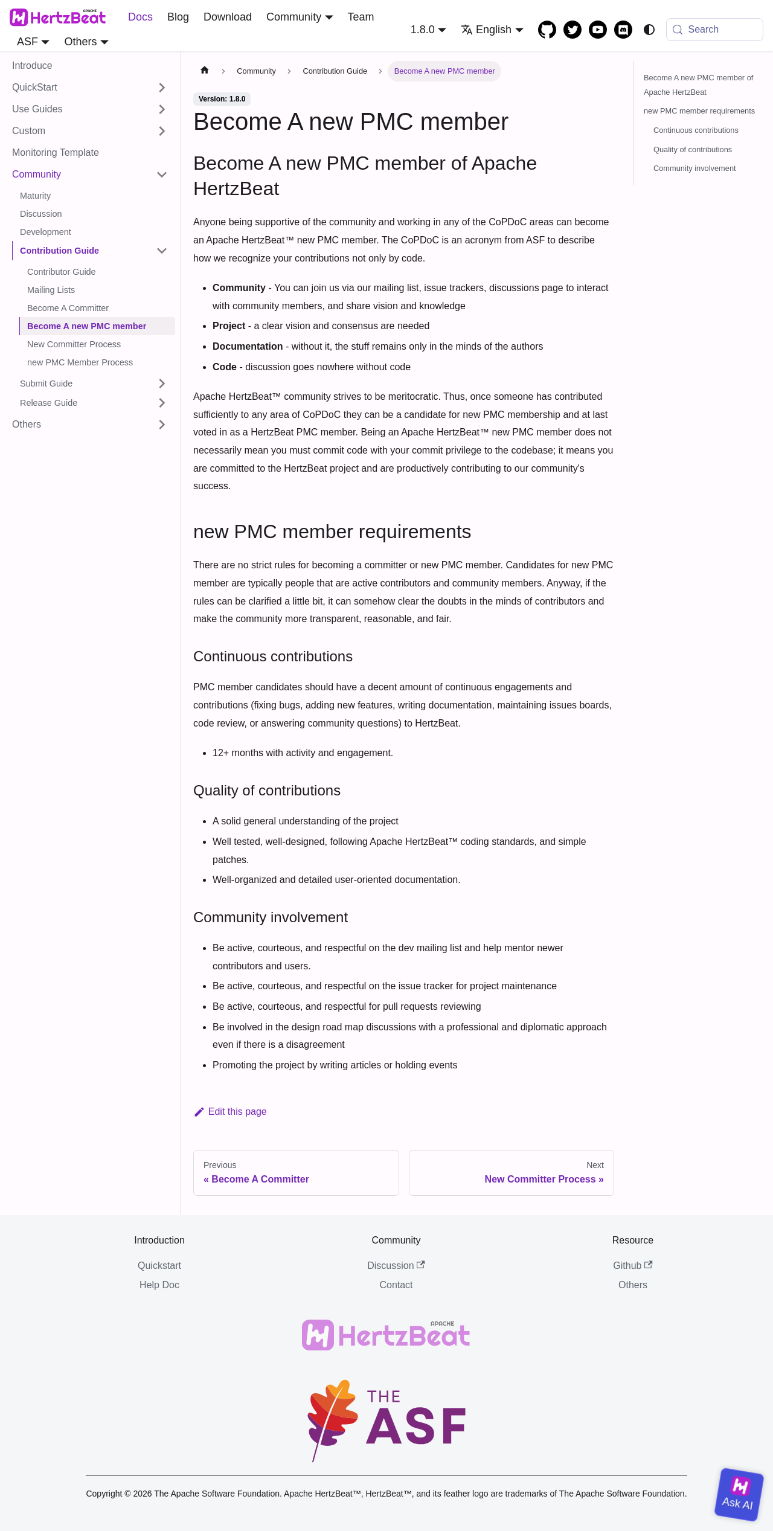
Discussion (396, 1265)
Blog (178, 17)
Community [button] (293, 17)
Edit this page (230, 1111)
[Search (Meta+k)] (715, 29)
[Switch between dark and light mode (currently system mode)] (649, 29)
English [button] (486, 30)
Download (228, 17)
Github (632, 1265)
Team (361, 17)
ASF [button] (27, 42)
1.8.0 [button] (423, 30)
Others (632, 1285)
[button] (90, 87)
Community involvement (694, 168)
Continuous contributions (696, 130)
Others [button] (80, 42)
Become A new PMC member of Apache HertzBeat (698, 85)
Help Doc (159, 1285)
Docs (140, 17)
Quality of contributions (692, 149)
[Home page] (204, 71)
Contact (395, 1285)
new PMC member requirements (699, 110)
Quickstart (159, 1265)
